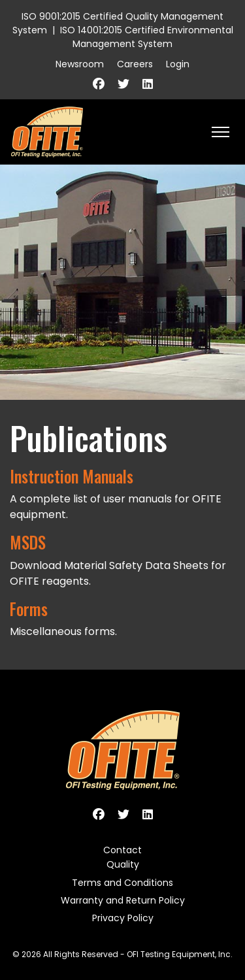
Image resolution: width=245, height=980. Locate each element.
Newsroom (80, 64)
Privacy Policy (123, 917)
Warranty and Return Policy (123, 900)
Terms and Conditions (122, 882)
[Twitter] (123, 84)
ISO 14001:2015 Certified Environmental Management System (146, 37)
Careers (135, 64)
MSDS (28, 542)
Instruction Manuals (71, 476)
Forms (29, 609)
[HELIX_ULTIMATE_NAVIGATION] (220, 132)
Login (177, 64)
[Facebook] (99, 84)
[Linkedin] (147, 84)
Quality (122, 864)
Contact (122, 850)
